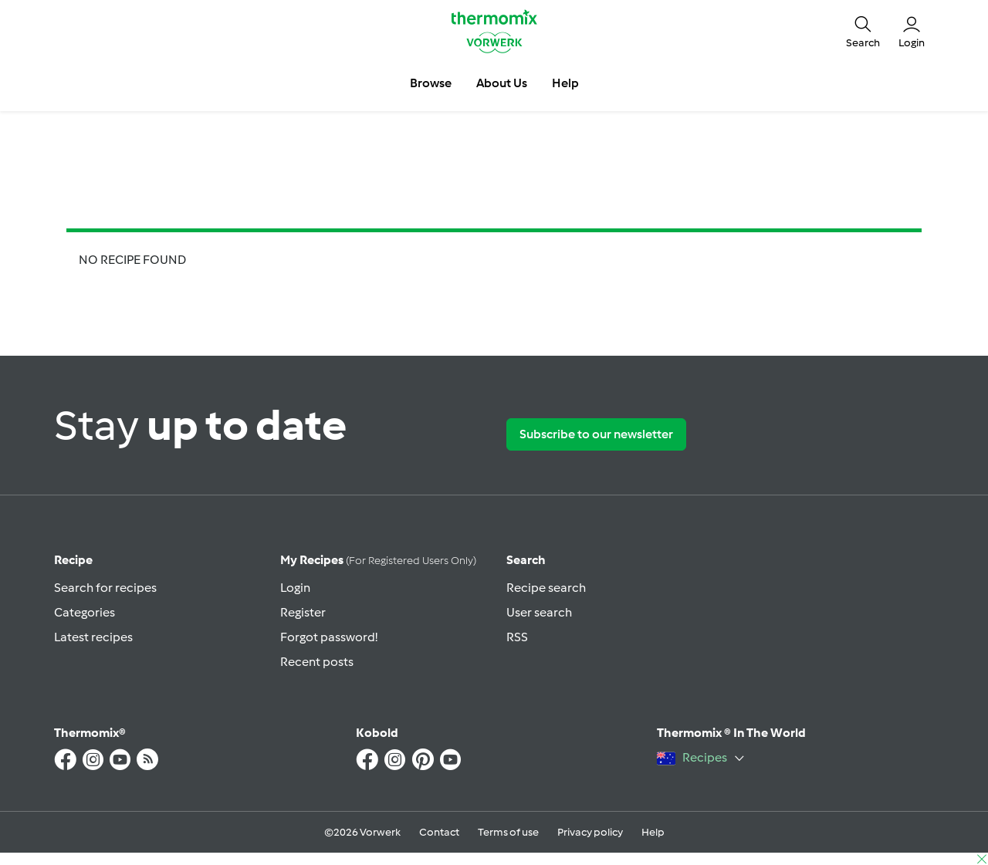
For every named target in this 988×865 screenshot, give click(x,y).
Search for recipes (105, 587)
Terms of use (508, 832)
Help (653, 832)
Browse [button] (431, 83)
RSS (517, 637)
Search (526, 559)
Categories (84, 612)
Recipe (73, 559)
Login (295, 587)
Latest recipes (93, 637)
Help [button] (565, 83)
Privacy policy (590, 832)
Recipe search (546, 587)
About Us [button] (501, 83)
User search (539, 612)
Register (303, 612)
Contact (439, 832)
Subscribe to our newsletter (596, 434)
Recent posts (317, 661)
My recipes (378, 559)
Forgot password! (328, 637)
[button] (863, 31)
